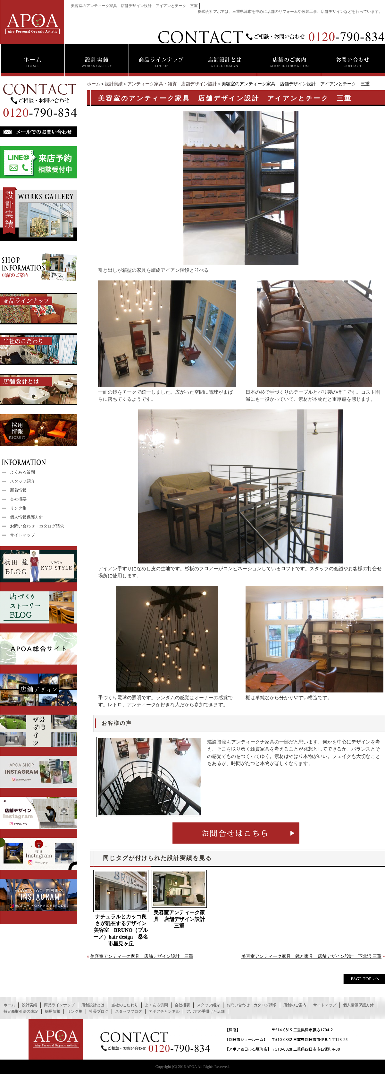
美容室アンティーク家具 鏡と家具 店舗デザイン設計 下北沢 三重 (311, 956)
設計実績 (114, 84)
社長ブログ (98, 1011)
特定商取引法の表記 (21, 1011)
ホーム (93, 84)
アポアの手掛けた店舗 (205, 1011)
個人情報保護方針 (26, 517)
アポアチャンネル (164, 1011)
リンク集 (18, 508)
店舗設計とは (93, 1005)
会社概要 (18, 499)
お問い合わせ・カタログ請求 (37, 526)
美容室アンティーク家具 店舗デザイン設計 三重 (180, 919)
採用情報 (52, 1011)
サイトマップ (22, 535)
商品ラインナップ (59, 1005)
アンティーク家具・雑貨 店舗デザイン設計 (172, 84)
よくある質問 (22, 472)
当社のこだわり (124, 1005)
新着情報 (18, 490)
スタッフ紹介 (22, 481)
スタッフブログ (128, 1011)
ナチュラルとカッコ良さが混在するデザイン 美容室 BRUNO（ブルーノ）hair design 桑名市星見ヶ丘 (120, 930)
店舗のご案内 (294, 1005)
